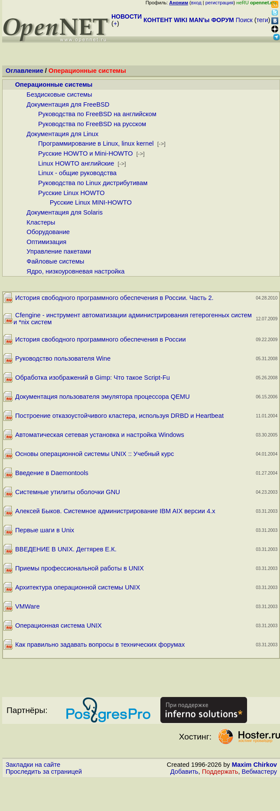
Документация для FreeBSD (67, 104)
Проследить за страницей (44, 771)
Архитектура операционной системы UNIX (77, 587)
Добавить (184, 771)
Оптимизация (46, 241)
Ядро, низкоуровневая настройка (75, 271)
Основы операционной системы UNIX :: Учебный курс (94, 453)
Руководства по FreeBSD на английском (97, 114)
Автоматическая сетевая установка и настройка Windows (99, 434)
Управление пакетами (58, 251)
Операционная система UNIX (58, 625)
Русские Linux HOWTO (71, 192)
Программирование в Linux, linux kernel (96, 143)
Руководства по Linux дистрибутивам (92, 182)
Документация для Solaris (64, 212)
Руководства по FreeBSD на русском (92, 124)
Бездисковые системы (59, 94)
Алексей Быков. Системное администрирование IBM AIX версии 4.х (115, 511)
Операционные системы (54, 84)
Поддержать (220, 771)
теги (262, 19)
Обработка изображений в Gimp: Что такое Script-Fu (92, 377)
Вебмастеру (259, 771)
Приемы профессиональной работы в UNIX (79, 568)
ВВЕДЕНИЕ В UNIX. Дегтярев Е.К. (66, 549)
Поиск (244, 19)
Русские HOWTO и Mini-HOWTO (85, 153)
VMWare (27, 606)
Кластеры (40, 222)
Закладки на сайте (33, 764)
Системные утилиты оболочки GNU (67, 492)
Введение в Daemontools (51, 472)
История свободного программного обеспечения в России (100, 339)
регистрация (219, 2)
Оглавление (24, 70)
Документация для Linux (62, 133)
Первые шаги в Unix (44, 530)
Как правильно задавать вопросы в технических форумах (100, 644)
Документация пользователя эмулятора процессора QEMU (102, 396)
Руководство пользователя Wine (63, 358)
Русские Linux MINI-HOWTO (91, 202)
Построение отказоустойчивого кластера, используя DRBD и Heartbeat (119, 415)
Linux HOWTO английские (76, 163)
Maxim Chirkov (254, 764)
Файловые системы (55, 261)
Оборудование (48, 231)
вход (196, 2)
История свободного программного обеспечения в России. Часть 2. (114, 297)
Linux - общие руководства (77, 172)
